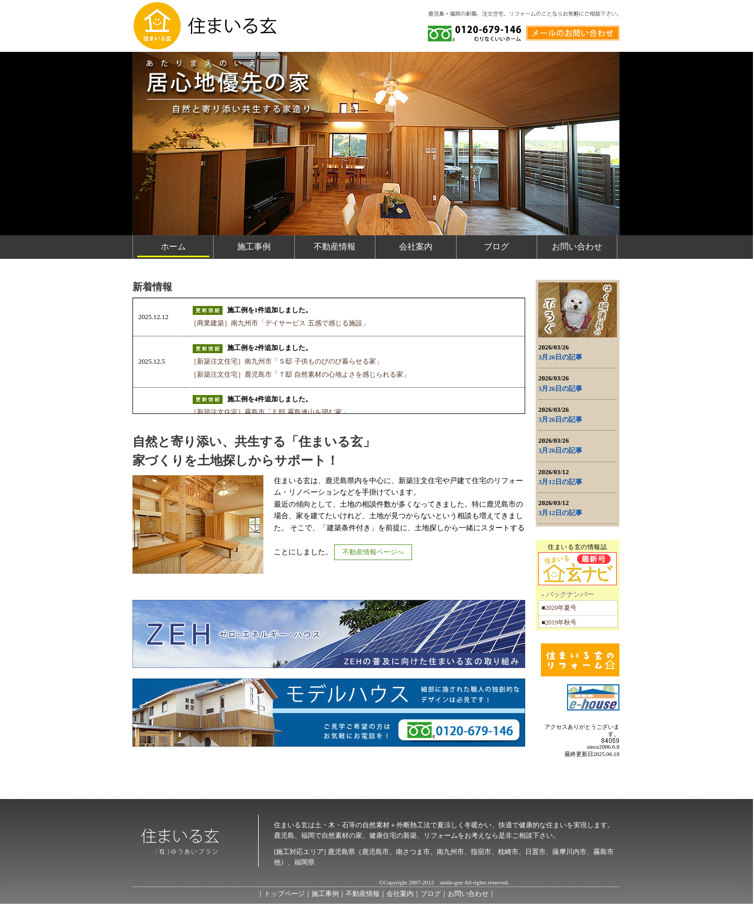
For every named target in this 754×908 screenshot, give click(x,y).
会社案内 (416, 246)
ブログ (496, 246)
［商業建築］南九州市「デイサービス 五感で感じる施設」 (279, 323)
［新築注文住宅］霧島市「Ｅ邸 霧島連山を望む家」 (269, 412)
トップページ (284, 894)
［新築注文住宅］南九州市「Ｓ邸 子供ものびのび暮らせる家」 (286, 361)
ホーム (173, 246)
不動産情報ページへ (373, 552)
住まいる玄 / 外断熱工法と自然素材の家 (204, 25)
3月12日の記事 (560, 482)
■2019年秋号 (558, 622)
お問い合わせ (577, 246)
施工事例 (254, 246)
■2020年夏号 (558, 607)
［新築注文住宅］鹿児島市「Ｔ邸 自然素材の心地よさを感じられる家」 (299, 374)
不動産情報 (335, 246)
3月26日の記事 (560, 357)
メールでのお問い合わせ (572, 31)
